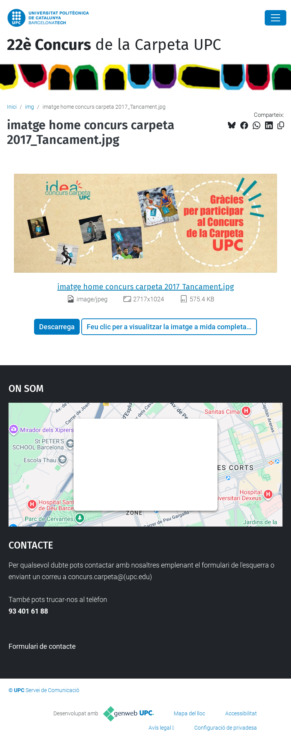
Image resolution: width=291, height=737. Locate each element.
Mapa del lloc (189, 713)
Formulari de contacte (42, 646)
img (29, 107)
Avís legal (160, 728)
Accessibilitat (241, 713)
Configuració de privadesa (225, 728)
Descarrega (57, 327)
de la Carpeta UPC (114, 45)
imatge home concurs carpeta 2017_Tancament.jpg (145, 286)
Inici (12, 107)
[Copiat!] (280, 125)
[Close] (275, 18)
